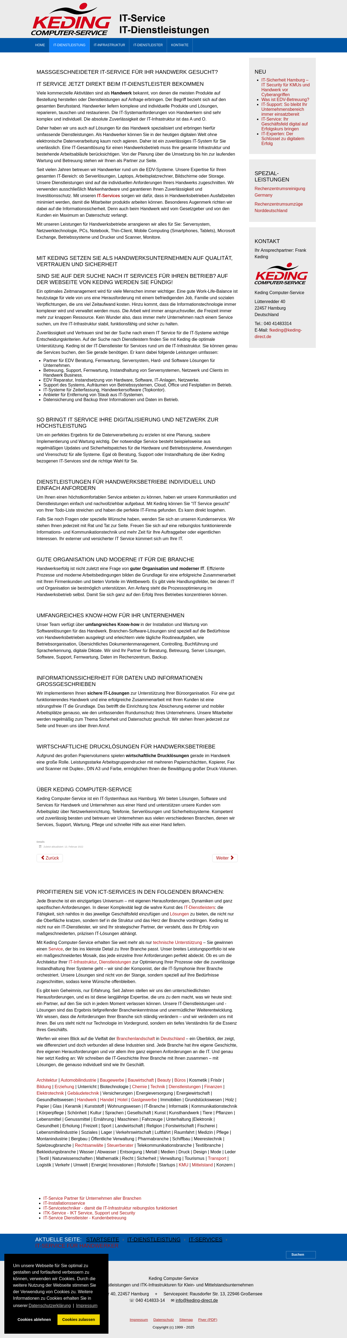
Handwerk (87, 1099)
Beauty (164, 1080)
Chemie (139, 1086)
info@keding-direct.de (197, 1300)
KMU (183, 1165)
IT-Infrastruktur (109, 45)
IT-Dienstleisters (199, 907)
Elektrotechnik (50, 1093)
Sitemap (186, 1320)
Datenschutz (163, 1320)
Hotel (122, 1099)
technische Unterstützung (177, 942)
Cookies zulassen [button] (78, 1319)
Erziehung (64, 1086)
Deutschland (172, 1038)
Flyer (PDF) (207, 1320)
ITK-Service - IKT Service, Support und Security (89, 1213)
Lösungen (179, 914)
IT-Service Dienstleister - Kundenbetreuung (84, 1218)
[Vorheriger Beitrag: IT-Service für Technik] (50, 858)
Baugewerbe (112, 1080)
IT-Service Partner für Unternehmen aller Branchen (92, 1198)
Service (56, 949)
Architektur (47, 1080)
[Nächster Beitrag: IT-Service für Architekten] (225, 858)
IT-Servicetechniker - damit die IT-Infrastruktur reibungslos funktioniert (110, 1208)
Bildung (44, 1086)
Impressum (139, 1320)
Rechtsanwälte (89, 1145)
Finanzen (213, 1086)
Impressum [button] (87, 1305)
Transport (217, 1158)
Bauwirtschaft (141, 1080)
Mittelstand (202, 1165)
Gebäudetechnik (83, 1093)
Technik (157, 1086)
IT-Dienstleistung (69, 45)
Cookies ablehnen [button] (34, 1319)
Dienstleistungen (115, 962)
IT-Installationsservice (64, 1203)
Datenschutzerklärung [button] (49, 1305)
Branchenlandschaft (136, 1038)
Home (40, 45)
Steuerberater (120, 1145)
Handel (107, 1099)
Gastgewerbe (144, 1099)
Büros (180, 1080)
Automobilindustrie (79, 1080)
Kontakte (179, 45)
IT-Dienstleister (148, 45)
